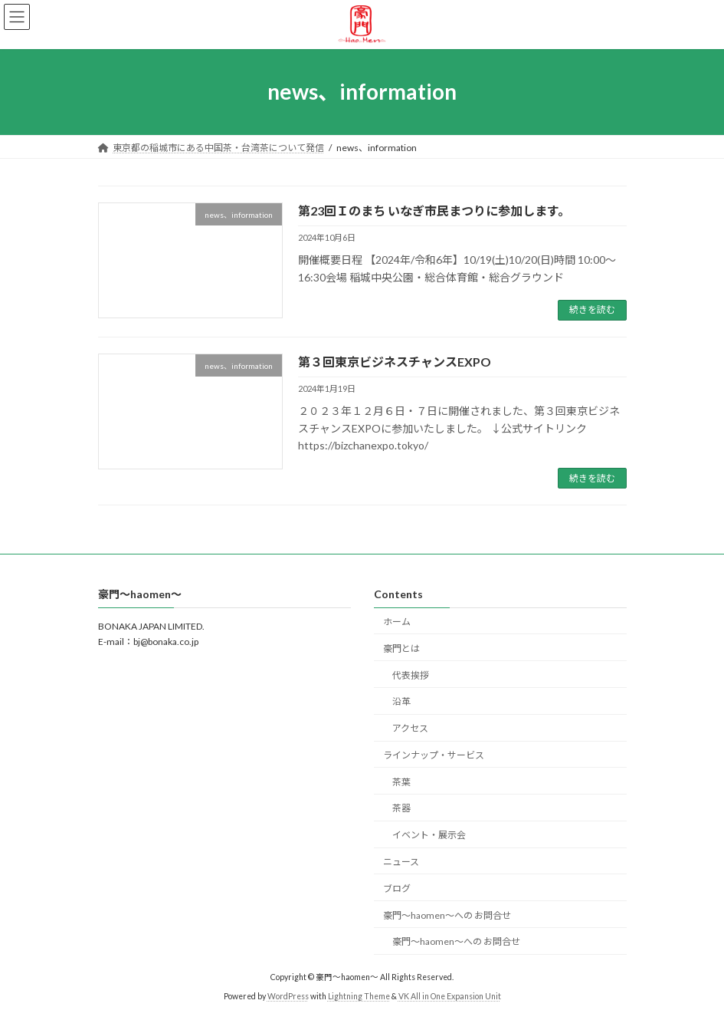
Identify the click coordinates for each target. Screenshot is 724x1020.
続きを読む (592, 309)
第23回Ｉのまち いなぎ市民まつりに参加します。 (434, 210)
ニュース (401, 861)
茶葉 (401, 782)
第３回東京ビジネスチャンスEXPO (394, 361)
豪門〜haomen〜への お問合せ (447, 915)
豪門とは (401, 648)
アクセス (410, 728)
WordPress (288, 996)
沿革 (401, 702)
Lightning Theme (359, 996)
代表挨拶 (410, 675)
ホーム (397, 621)
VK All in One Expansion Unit (449, 996)
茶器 (401, 808)
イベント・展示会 (429, 835)
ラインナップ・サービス (433, 755)
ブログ (397, 888)
